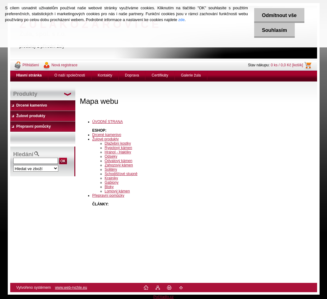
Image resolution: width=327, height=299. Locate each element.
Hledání (23, 154)
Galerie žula (191, 75)
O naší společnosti (70, 75)
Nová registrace (64, 65)
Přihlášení (31, 65)
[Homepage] (29, 75)
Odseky (111, 156)
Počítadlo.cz (163, 297)
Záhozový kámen (119, 165)
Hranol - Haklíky (118, 152)
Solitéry (111, 169)
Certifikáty (160, 75)
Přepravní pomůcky (108, 195)
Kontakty (105, 75)
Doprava (132, 75)
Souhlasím (274, 30)
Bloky (109, 187)
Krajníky (111, 178)
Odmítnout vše (279, 15)
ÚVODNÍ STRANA (107, 122)
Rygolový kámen (118, 148)
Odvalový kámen (118, 161)
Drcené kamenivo (106, 135)
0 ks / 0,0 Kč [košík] (287, 65)
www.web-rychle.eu (71, 287)
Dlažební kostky (118, 143)
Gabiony (112, 182)
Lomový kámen (117, 191)
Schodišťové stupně (121, 174)
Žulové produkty (105, 139)
